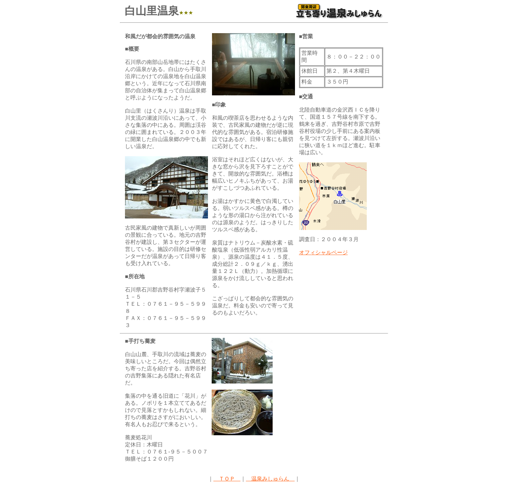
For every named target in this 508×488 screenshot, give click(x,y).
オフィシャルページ (323, 252)
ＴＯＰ (226, 479)
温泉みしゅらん (270, 479)
